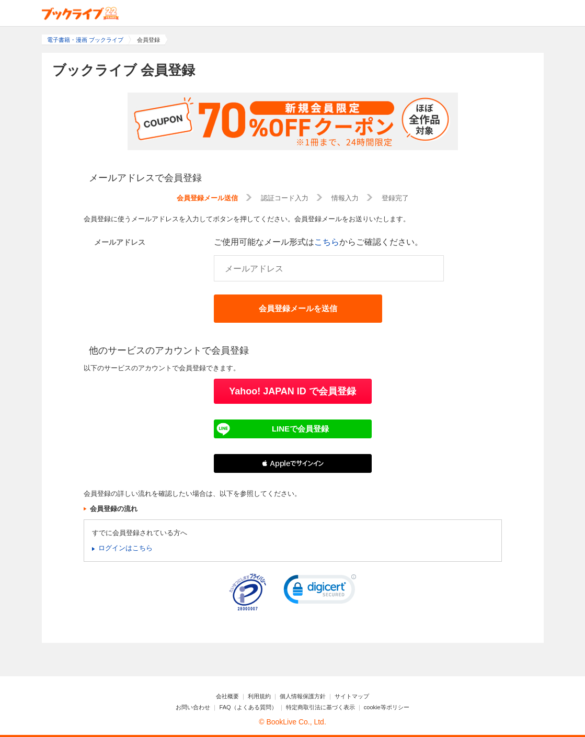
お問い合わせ (193, 707)
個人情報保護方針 (303, 696)
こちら (326, 241)
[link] (320, 591)
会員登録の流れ (113, 509)
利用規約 (259, 696)
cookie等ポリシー (386, 707)
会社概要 (227, 696)
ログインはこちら (125, 548)
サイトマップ (352, 696)
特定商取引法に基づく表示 (320, 707)
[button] (293, 463)
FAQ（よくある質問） (248, 707)
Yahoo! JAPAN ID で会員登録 (292, 391)
